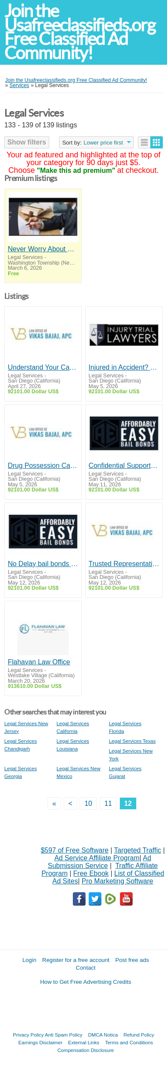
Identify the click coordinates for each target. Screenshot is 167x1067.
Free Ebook (91, 873)
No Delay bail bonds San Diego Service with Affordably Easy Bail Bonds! (43, 563)
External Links (83, 1042)
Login (29, 960)
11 (108, 803)
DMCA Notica (103, 1034)
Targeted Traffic (137, 850)
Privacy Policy (28, 1034)
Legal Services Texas (132, 741)
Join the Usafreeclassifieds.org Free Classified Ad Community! (79, 32)
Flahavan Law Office (39, 662)
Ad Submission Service (99, 861)
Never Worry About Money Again (43, 249)
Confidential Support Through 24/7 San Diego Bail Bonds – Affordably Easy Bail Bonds (124, 465)
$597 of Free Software (74, 850)
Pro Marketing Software (117, 881)
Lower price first (103, 142)
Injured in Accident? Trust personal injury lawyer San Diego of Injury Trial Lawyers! (124, 367)
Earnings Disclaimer (40, 1042)
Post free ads (132, 960)
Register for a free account (76, 960)
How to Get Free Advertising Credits (85, 982)
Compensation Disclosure (85, 1050)
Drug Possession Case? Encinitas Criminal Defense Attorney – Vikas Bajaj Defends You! (43, 465)
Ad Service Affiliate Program (97, 858)
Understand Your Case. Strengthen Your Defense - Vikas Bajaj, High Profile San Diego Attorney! (43, 367)
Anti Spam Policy (64, 1034)
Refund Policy (138, 1034)
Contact (85, 968)
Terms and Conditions (129, 1042)
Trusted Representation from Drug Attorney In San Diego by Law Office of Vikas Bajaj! (124, 563)
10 (88, 803)
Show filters (26, 142)
